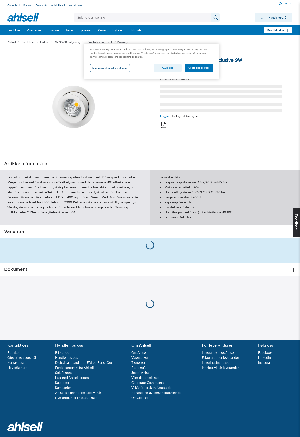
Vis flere (150, 218)
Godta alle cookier (198, 68)
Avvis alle (167, 68)
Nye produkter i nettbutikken (76, 398)
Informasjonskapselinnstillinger (110, 68)
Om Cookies (139, 397)
